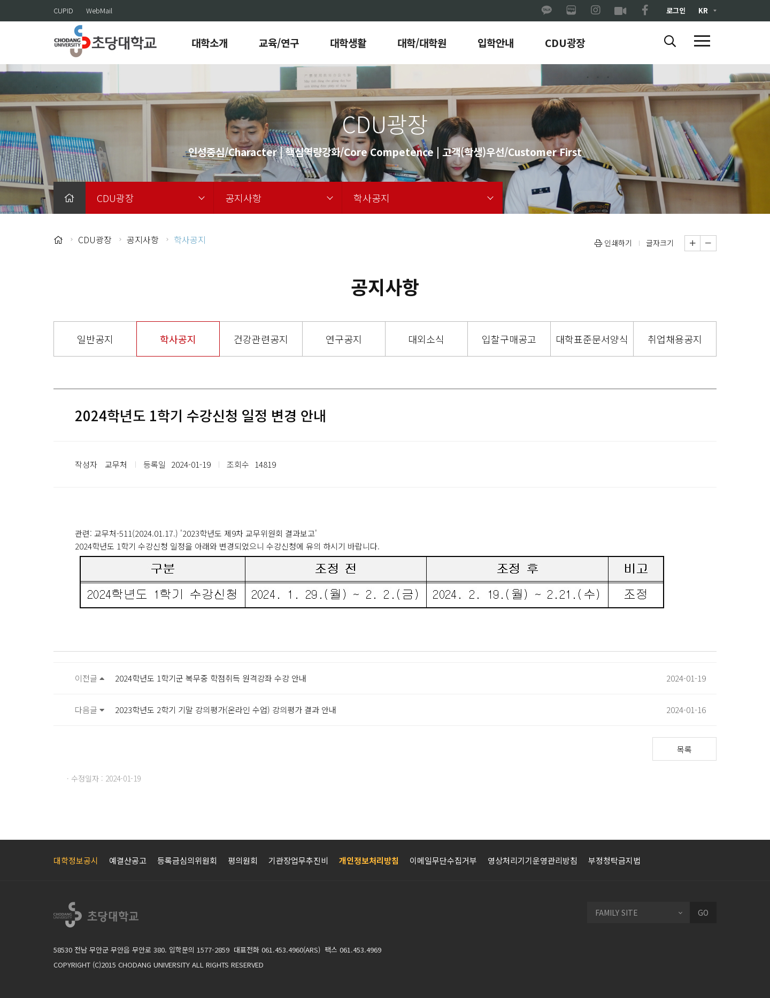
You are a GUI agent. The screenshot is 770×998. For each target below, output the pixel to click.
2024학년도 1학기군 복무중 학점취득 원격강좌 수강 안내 (210, 678)
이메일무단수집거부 (443, 860)
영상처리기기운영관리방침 (533, 860)
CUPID (63, 10)
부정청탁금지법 (614, 860)
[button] (670, 41)
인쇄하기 (613, 242)
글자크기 (660, 242)
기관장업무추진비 (298, 860)
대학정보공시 (75, 860)
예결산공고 (128, 860)
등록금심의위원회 (187, 860)
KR (703, 10)
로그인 (676, 10)
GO (703, 912)
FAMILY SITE (616, 912)
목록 (684, 749)
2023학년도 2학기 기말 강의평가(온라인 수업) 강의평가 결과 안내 (225, 709)
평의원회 (243, 860)
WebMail (99, 10)
